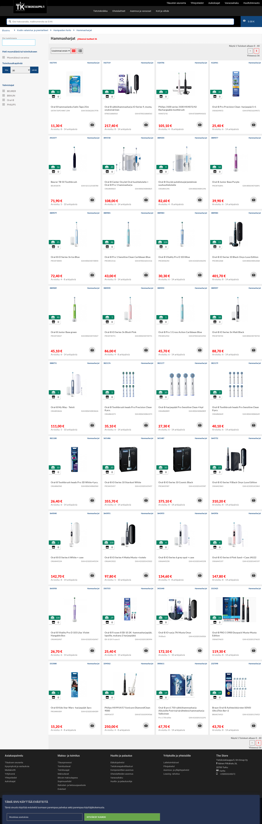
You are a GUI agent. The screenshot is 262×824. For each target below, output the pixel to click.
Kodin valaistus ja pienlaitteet (31, 30)
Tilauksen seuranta (14, 762)
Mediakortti (10, 770)
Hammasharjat (82, 30)
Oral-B (8, 100)
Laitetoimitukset (171, 762)
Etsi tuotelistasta (9, 38)
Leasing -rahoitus (171, 774)
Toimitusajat (63, 770)
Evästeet (62, 789)
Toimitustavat (64, 766)
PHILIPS (9, 104)
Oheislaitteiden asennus (121, 774)
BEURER (9, 91)
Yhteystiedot (11, 777)
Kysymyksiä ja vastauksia (17, 766)
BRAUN (8, 95)
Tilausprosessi (65, 762)
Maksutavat (63, 774)
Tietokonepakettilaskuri (121, 766)
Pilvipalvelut (169, 766)
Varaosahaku (116, 777)
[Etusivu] (30, 6)
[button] (92, 125)
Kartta (220, 771)
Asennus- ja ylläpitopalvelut (176, 770)
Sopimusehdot (64, 781)
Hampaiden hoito (60, 30)
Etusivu (6, 30)
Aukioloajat (10, 781)
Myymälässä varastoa (15, 57)
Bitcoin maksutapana (68, 777)
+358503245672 (225, 774)
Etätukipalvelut (117, 762)
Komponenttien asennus (122, 770)
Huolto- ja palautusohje (121, 781)
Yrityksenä (10, 774)
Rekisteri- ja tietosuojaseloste (72, 785)
